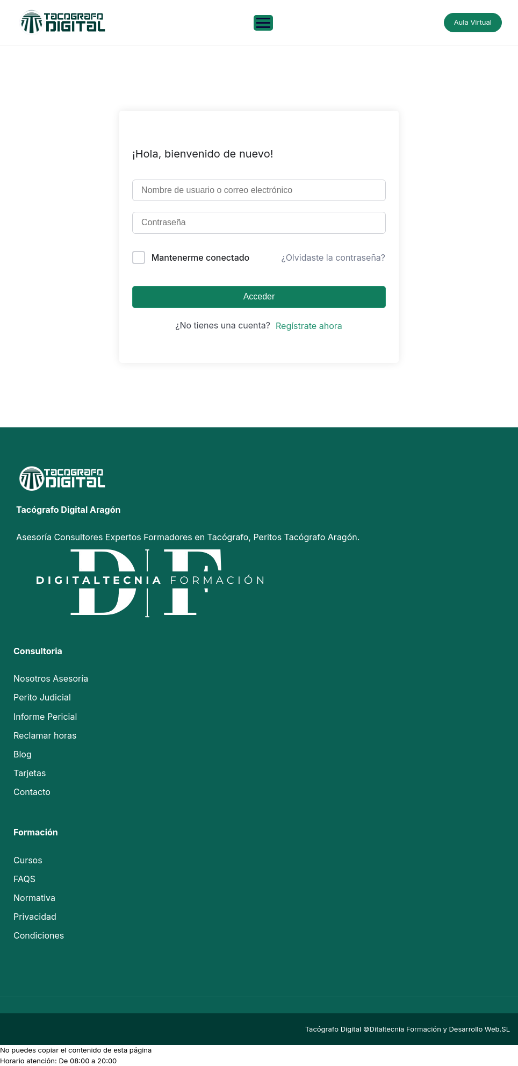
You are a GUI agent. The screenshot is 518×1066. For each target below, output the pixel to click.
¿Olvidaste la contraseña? (333, 257)
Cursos (27, 860)
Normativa (34, 897)
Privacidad (34, 916)
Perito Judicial (42, 697)
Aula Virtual (473, 22)
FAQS (24, 879)
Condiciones (38, 935)
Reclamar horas (44, 735)
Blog (22, 754)
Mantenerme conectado (201, 257)
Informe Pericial (45, 716)
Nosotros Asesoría (50, 678)
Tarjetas (29, 773)
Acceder (259, 296)
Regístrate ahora (309, 325)
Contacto (32, 791)
